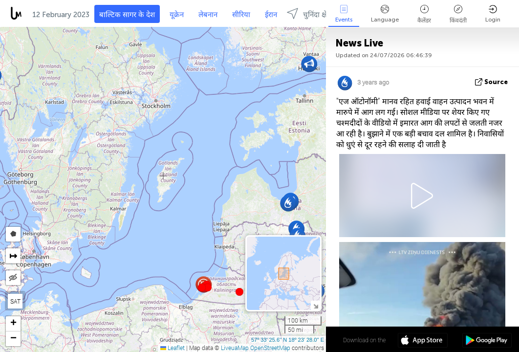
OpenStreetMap (270, 348)
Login (492, 14)
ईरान (271, 14)
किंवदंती (458, 14)
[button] (208, 287)
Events (343, 14)
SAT (15, 301)
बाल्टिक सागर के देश (127, 14)
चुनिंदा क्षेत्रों (310, 13)
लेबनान (207, 14)
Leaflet (172, 348)
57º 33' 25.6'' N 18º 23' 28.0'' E (287, 340)
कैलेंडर (424, 14)
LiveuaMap (235, 348)
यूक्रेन (177, 14)
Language (385, 14)
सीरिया (241, 14)
